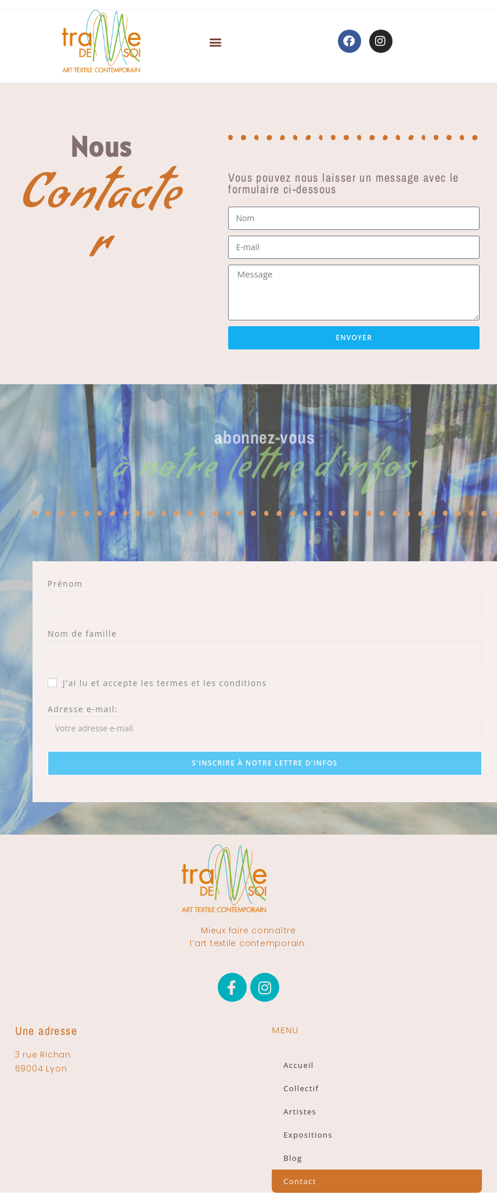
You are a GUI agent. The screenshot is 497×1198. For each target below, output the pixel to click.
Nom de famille (82, 633)
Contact (299, 1181)
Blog (292, 1158)
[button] (216, 44)
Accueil (298, 1065)
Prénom (65, 583)
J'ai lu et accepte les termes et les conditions (157, 682)
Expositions (308, 1135)
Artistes (299, 1111)
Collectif (301, 1088)
